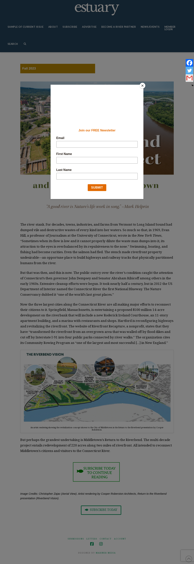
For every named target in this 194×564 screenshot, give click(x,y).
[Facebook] (189, 63)
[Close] (142, 85)
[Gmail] (189, 78)
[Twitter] (189, 70)
